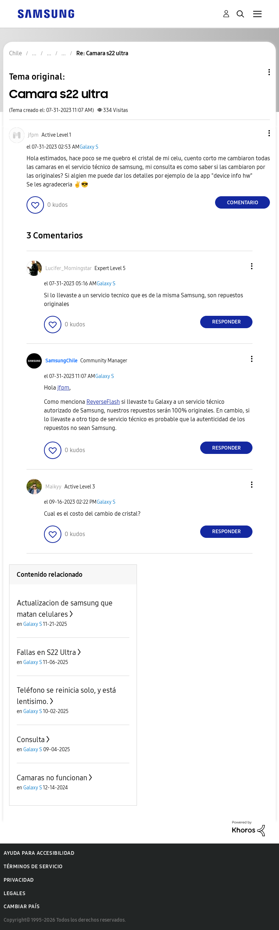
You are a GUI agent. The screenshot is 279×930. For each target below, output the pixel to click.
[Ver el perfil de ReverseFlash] (103, 401)
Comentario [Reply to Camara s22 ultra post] (242, 203)
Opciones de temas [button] (257, 72)
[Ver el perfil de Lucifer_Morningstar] (68, 268)
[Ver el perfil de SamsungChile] (61, 361)
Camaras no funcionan (52, 777)
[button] (257, 133)
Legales (14, 893)
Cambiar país (22, 906)
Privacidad (19, 880)
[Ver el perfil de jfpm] (33, 135)
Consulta (31, 739)
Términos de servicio (33, 866)
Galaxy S (89, 147)
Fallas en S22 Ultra (46, 652)
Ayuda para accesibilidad (39, 853)
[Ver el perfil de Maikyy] (53, 487)
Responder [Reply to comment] (226, 322)
